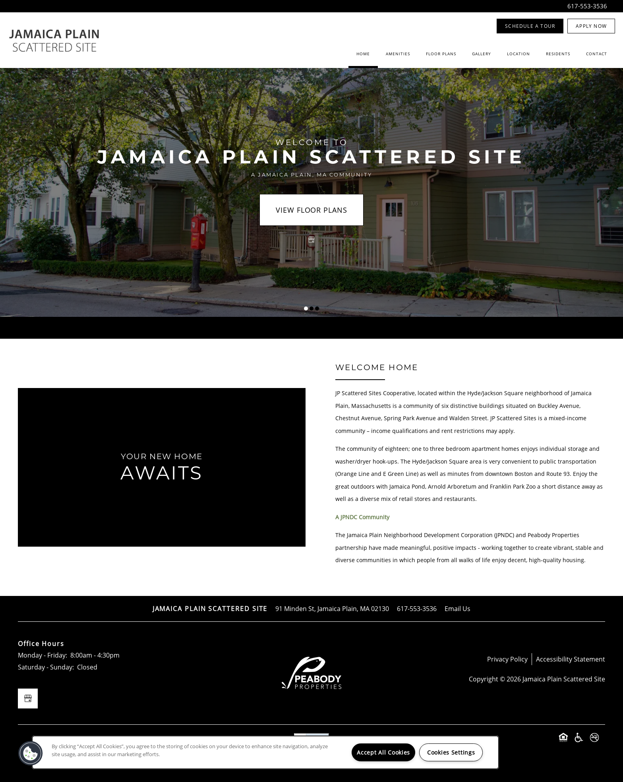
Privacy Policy (507, 659)
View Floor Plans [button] (311, 210)
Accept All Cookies (383, 752)
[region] (265, 752)
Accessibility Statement (570, 659)
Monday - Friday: (42, 655)
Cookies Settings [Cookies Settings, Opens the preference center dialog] (451, 752)
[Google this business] (311, 240)
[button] (530, 26)
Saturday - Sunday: (46, 667)
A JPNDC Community (362, 517)
